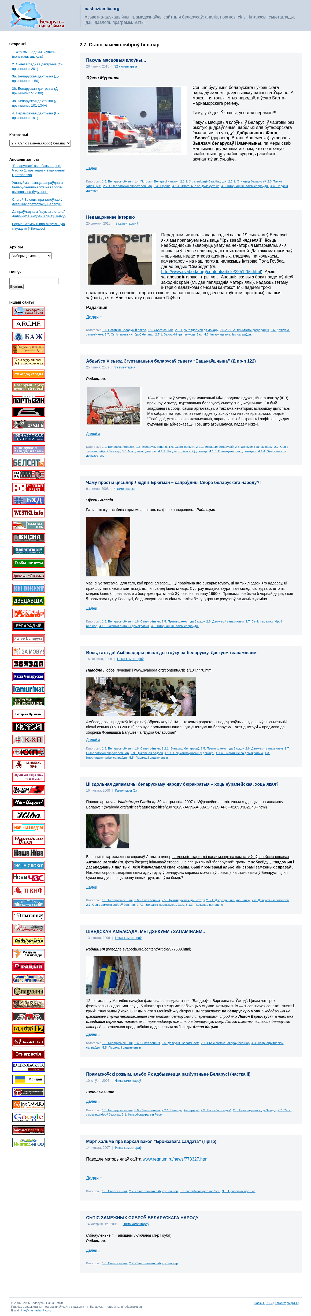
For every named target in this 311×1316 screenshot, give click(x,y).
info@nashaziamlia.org (36, 1310)
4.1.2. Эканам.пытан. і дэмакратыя (124, 626)
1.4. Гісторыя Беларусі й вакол (156, 181)
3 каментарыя (124, 367)
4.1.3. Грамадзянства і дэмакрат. (233, 451)
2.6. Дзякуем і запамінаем (253, 446)
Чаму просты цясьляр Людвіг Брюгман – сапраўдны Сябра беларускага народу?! (173, 482)
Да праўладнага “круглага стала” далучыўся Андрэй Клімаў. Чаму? (39, 214)
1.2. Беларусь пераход (118, 446)
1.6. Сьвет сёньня (160, 329)
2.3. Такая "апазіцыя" (216, 1110)
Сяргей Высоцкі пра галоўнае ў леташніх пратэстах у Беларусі (37, 201)
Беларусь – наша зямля (37, 15)
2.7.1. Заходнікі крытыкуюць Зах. (179, 334)
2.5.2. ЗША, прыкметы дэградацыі (244, 329)
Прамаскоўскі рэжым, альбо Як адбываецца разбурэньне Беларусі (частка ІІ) (168, 1074)
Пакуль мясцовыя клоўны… (116, 60)
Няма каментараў (130, 659)
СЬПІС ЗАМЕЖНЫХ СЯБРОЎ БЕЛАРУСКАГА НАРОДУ (142, 1218)
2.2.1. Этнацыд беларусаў (246, 181)
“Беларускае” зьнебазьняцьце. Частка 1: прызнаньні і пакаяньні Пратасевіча (38, 170)
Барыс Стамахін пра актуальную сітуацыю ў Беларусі (38, 226)
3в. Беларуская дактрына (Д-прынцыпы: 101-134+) (35, 103)
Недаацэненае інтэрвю (110, 217)
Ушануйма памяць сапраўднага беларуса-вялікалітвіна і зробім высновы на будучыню (37, 187)
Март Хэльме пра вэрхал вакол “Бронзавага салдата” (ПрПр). (151, 1141)
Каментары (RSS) (287, 1302)
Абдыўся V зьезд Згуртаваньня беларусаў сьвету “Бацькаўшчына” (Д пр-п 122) (171, 361)
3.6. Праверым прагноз (238, 1191)
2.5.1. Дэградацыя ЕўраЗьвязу (228, 900)
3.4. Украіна (162, 186)
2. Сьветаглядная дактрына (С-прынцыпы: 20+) (37, 66)
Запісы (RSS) (263, 1302)
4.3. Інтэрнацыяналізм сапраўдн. (245, 186)
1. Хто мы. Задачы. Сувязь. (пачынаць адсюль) (34, 54)
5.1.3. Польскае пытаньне (204, 904)
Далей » (93, 168)
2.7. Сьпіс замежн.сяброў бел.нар (127, 186)
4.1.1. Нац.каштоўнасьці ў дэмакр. (183, 451)
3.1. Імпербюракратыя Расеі (142, 1114)
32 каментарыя (125, 66)
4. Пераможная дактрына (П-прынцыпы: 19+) (35, 115)
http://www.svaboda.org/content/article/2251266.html (211, 271)
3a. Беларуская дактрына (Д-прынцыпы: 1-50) (35, 78)
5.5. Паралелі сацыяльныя (148, 757)
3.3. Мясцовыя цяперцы (139, 451)
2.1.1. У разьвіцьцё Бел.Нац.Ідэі (203, 181)
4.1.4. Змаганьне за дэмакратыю (195, 186)
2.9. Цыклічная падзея (147, 753)
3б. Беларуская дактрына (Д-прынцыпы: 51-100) (35, 91)
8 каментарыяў (127, 223)
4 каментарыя (124, 489)
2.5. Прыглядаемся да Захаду (196, 329)
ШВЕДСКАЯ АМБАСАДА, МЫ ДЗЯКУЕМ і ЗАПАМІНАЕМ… (146, 931)
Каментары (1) (126, 790)
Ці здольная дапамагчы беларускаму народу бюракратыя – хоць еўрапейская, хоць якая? (182, 784)
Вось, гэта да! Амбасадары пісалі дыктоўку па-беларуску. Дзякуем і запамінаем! (172, 652)
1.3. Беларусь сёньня (117, 181)
